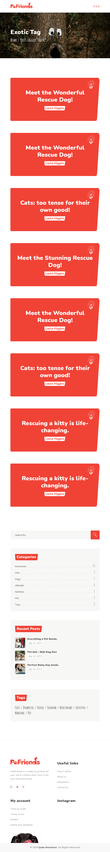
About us (61, 776)
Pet (17, 598)
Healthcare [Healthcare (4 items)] (66, 707)
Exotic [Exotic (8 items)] (40, 707)
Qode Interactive (47, 847)
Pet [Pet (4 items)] (29, 713)
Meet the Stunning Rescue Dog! (55, 261)
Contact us (62, 787)
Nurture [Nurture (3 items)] (20, 713)
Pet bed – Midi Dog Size (42, 652)
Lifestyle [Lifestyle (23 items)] (81, 707)
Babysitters (63, 781)
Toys (17, 604)
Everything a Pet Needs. (42, 639)
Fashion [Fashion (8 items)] (51, 707)
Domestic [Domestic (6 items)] (28, 707)
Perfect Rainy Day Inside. (43, 665)
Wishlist (14, 819)
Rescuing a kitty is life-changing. (55, 426)
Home (13, 39)
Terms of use (17, 814)
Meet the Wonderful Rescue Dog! (55, 96)
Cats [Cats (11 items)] (17, 707)
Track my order (18, 808)
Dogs (18, 578)
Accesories (20, 566)
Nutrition (19, 591)
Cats (17, 572)
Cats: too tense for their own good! (55, 206)
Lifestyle (19, 585)
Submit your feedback (21, 824)
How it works (64, 771)
